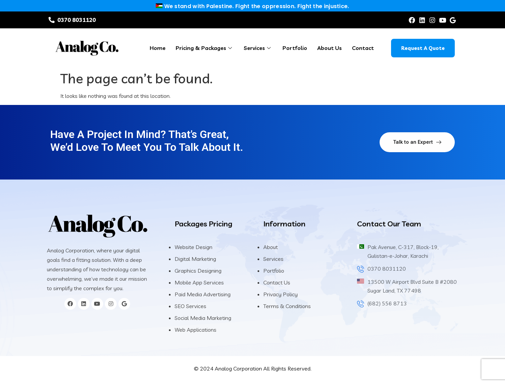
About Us (329, 48)
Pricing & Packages (205, 48)
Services (258, 48)
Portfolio (295, 48)
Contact (363, 48)
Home (158, 48)
